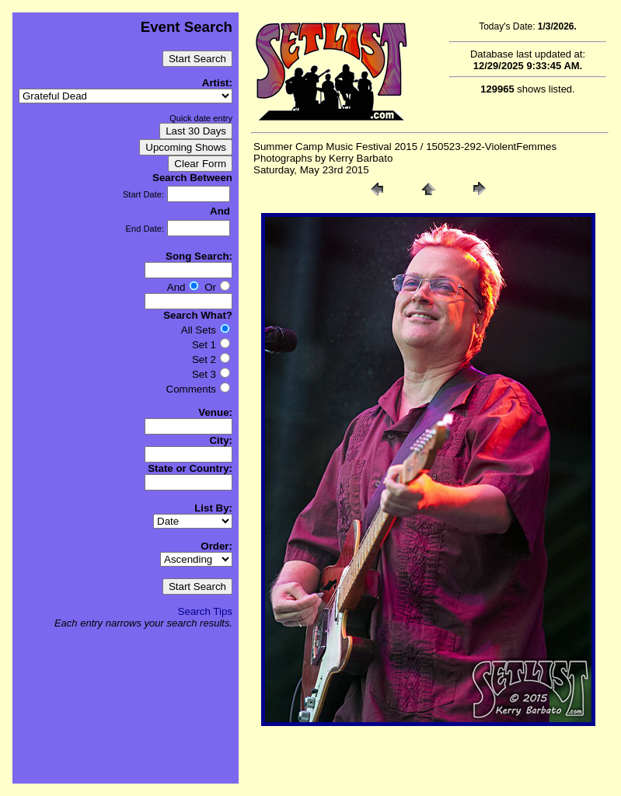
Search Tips (205, 611)
